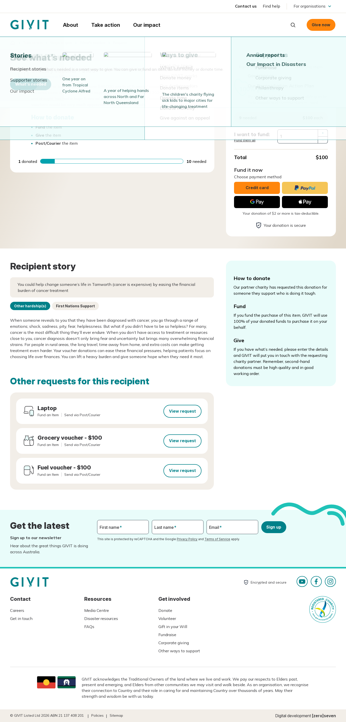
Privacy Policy (187, 539)
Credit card (257, 187)
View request (182, 411)
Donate (165, 610)
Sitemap (116, 715)
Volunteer (167, 618)
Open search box (293, 25)
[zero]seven (324, 715)
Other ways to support (179, 650)
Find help (271, 6)
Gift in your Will (172, 626)
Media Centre (96, 610)
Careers (17, 610)
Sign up (273, 527)
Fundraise (167, 634)
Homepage (29, 25)
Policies (97, 715)
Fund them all (244, 140)
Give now (321, 24)
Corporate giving (173, 642)
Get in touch (21, 618)
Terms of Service (217, 539)
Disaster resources (101, 618)
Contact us (246, 6)
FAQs (89, 626)
